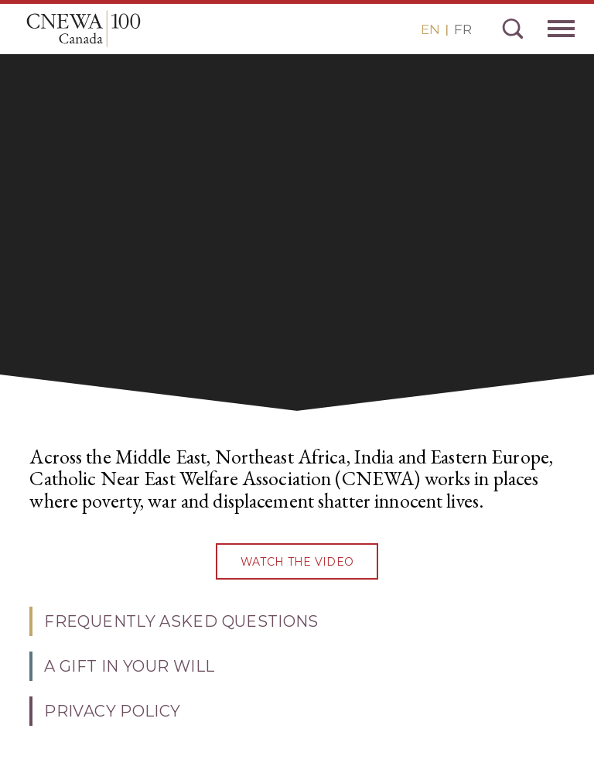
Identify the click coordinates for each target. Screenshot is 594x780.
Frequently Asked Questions (181, 621)
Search (512, 28)
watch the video (297, 562)
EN (430, 29)
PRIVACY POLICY (112, 711)
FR (463, 29)
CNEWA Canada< (84, 28)
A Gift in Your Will (129, 666)
